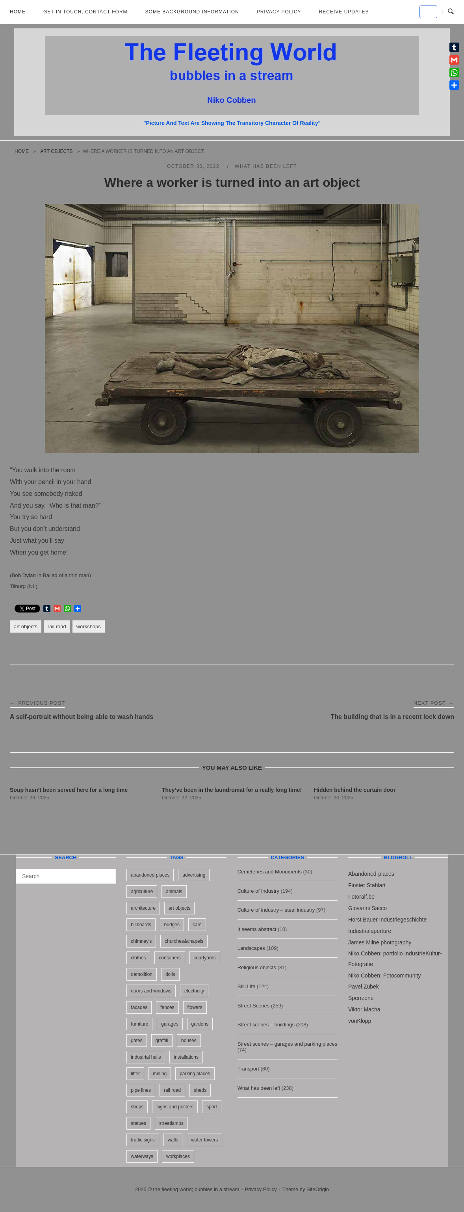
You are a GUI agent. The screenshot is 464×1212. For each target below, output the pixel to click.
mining (160, 1073)
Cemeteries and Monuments (270, 872)
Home (18, 12)
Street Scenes (254, 1006)
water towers (204, 1140)
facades (139, 1007)
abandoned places (150, 875)
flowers (194, 1007)
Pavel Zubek (363, 986)
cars (197, 924)
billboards (141, 924)
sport (211, 1107)
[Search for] (66, 876)
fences (167, 1007)
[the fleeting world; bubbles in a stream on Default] (428, 12)
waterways (142, 1156)
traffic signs (142, 1140)
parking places (195, 1073)
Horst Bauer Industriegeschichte (387, 919)
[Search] (107, 872)
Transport (248, 1069)
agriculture (142, 891)
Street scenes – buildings (266, 1025)
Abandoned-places (371, 874)
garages (169, 1024)
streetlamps (171, 1123)
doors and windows (151, 991)
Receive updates (344, 12)
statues (138, 1123)
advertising (193, 875)
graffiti (162, 1040)
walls (173, 1140)
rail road (57, 626)
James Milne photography (379, 942)
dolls (170, 974)
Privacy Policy (279, 12)
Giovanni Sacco (367, 908)
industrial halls (146, 1057)
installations (186, 1057)
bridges (172, 924)
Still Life (247, 986)
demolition (141, 974)
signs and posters (174, 1107)
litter (135, 1073)
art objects (56, 151)
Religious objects (257, 967)
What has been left (266, 166)
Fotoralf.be (361, 897)
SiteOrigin (317, 1189)
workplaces (178, 1156)
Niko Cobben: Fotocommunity (384, 975)
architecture (143, 908)
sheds (200, 1090)
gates (136, 1040)
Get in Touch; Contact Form (85, 12)
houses (189, 1040)
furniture (139, 1024)
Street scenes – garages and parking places (288, 1044)
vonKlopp (359, 1021)
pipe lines (141, 1090)
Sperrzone (361, 998)
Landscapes (251, 948)
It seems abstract (257, 929)
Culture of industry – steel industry (276, 910)
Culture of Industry (258, 891)
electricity (194, 991)
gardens (199, 1024)
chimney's (141, 941)
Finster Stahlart (367, 885)
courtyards (205, 958)
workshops (88, 626)
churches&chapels (184, 941)
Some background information (192, 12)
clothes (138, 958)
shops (137, 1107)
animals (174, 891)
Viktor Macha (364, 1009)
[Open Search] (450, 11)
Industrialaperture (369, 931)
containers (169, 958)
